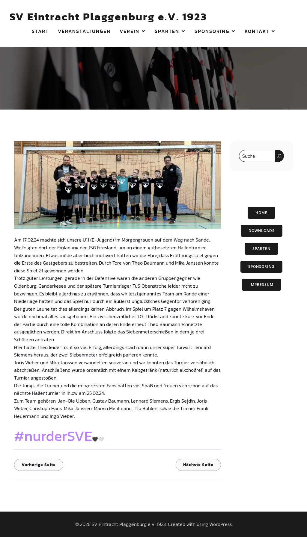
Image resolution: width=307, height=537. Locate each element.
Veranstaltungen (84, 31)
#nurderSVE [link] (53, 436)
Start (40, 31)
